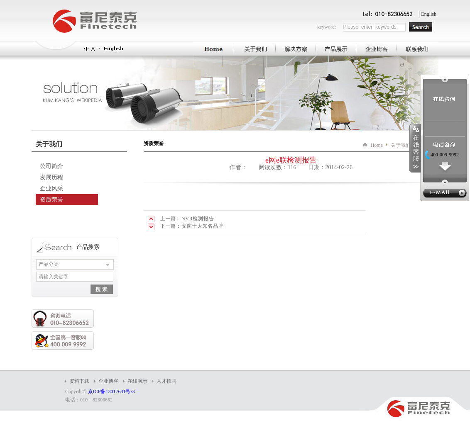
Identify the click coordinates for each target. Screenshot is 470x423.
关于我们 (401, 145)
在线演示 (137, 381)
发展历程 (51, 177)
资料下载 (79, 381)
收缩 (415, 148)
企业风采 (51, 188)
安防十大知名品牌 (202, 226)
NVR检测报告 (197, 218)
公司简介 (51, 166)
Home (377, 145)
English (428, 14)
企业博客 (108, 381)
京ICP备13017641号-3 (111, 391)
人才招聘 (166, 381)
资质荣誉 (51, 200)
